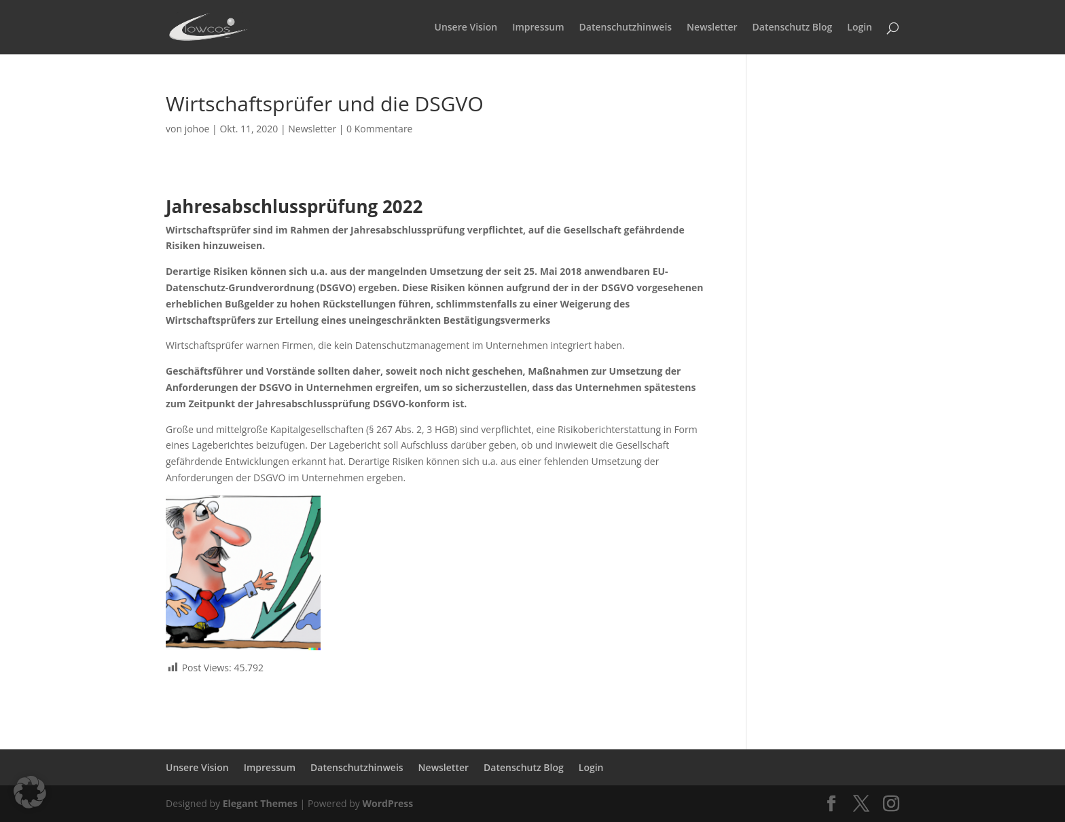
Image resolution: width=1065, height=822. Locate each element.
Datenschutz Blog (793, 27)
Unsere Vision (466, 27)
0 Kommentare (379, 128)
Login (859, 27)
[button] (30, 792)
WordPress (387, 803)
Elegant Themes (260, 803)
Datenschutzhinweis (625, 27)
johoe (197, 128)
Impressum (538, 27)
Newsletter (712, 27)
